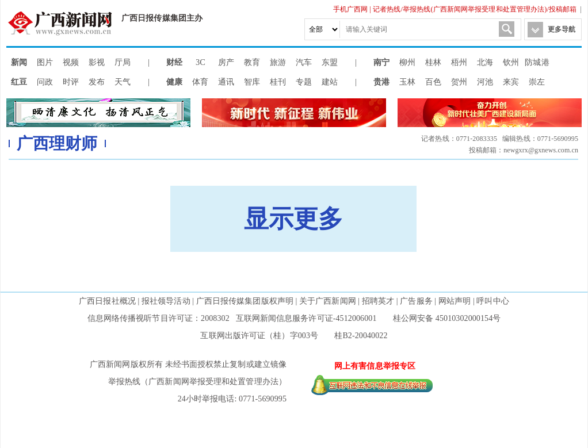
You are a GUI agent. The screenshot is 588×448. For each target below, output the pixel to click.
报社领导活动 (166, 301)
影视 (97, 62)
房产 (226, 62)
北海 (485, 62)
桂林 (433, 62)
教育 (252, 62)
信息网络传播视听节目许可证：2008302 (158, 318)
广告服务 (416, 301)
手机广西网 (350, 9)
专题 (304, 81)
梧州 (459, 62)
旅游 (278, 62)
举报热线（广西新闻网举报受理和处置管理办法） (197, 381)
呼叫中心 (492, 301)
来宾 (511, 81)
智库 (252, 81)
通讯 (226, 81)
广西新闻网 (63, 23)
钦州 (511, 62)
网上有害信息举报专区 (374, 366)
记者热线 (386, 9)
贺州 (459, 81)
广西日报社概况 (107, 301)
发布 (97, 81)
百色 (433, 81)
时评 (71, 81)
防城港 (537, 62)
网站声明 (454, 301)
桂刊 (278, 81)
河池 (485, 81)
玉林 (407, 81)
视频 (71, 62)
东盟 (330, 62)
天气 (122, 81)
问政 (45, 81)
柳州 (407, 62)
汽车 (304, 62)
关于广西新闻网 (327, 301)
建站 (330, 81)
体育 (200, 81)
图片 (45, 62)
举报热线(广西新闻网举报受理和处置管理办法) (475, 9)
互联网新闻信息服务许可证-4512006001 (306, 318)
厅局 (122, 62)
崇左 (537, 81)
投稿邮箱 (562, 9)
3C (200, 62)
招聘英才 (378, 301)
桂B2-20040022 (360, 335)
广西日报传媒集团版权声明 (244, 301)
